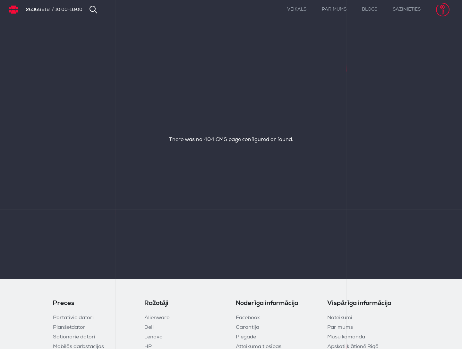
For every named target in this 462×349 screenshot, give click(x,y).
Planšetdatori (70, 327)
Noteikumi (339, 317)
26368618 (38, 9)
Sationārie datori (74, 337)
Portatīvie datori (73, 317)
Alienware (156, 317)
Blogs (369, 9)
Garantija (247, 327)
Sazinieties (407, 9)
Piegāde (246, 337)
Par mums (334, 9)
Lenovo (153, 337)
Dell (149, 327)
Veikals (296, 9)
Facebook (248, 317)
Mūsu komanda (346, 337)
